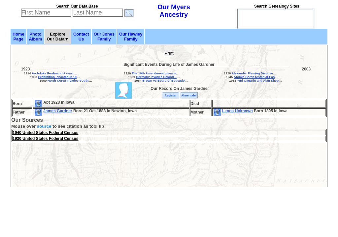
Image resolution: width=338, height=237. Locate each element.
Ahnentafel (189, 95)
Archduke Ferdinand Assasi (53, 73)
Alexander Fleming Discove (252, 73)
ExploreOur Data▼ (58, 36)
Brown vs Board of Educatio (163, 80)
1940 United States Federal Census (45, 132)
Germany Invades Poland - (156, 77)
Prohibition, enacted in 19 (57, 77)
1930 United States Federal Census (45, 138)
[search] (267, 19)
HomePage (18, 36)
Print (168, 53)
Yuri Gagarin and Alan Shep (258, 80)
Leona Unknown (237, 111)
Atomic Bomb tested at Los (254, 77)
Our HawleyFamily (130, 36)
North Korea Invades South (68, 80)
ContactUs (81, 36)
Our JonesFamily (104, 36)
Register (170, 95)
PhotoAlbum (35, 36)
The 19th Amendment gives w (154, 73)
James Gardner (57, 111)
